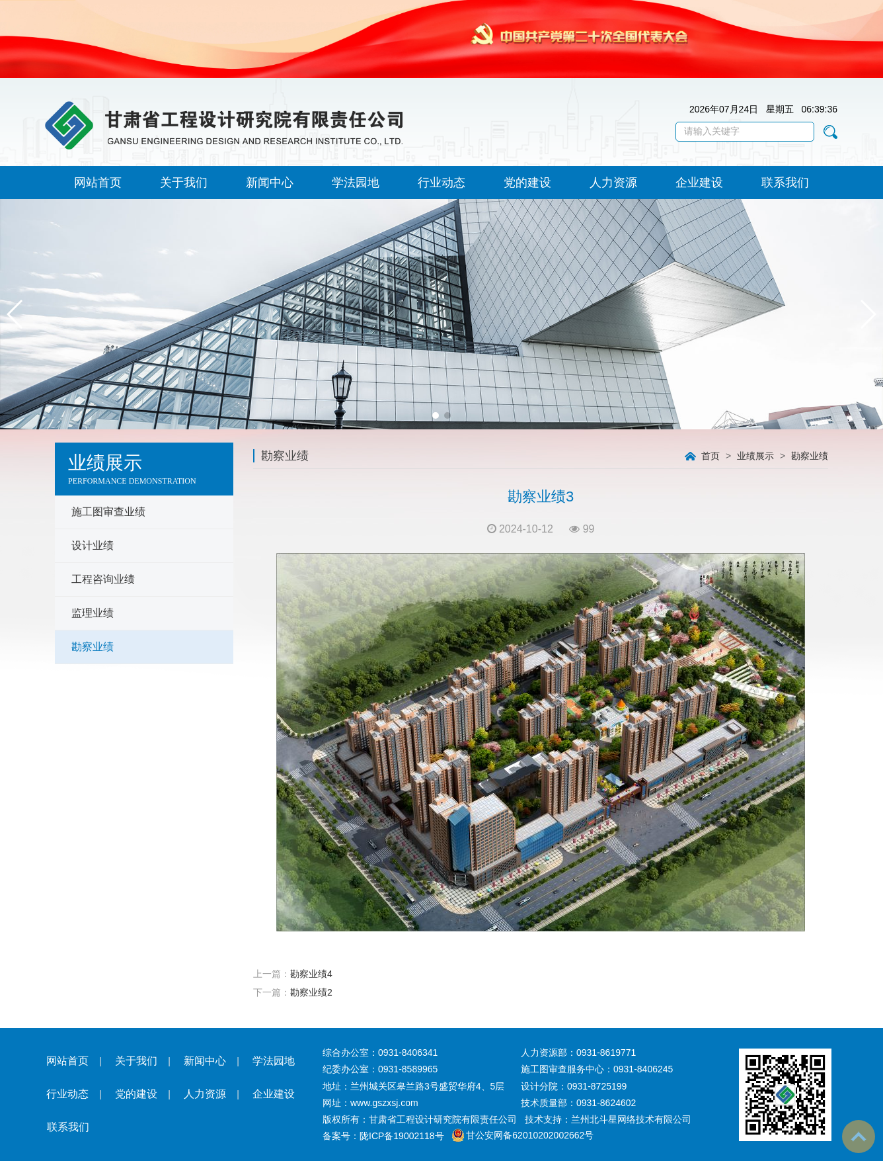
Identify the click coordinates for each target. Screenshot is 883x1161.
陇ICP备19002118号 (402, 1136)
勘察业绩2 (311, 992)
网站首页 (98, 182)
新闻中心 (269, 182)
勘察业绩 (92, 646)
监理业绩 (92, 613)
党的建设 (527, 182)
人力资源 (613, 182)
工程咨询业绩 (103, 579)
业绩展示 (755, 456)
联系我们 (785, 182)
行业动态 (441, 182)
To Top (858, 1136)
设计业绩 (92, 545)
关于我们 (184, 182)
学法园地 (355, 182)
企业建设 (699, 182)
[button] (435, 415)
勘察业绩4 (311, 973)
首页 (710, 456)
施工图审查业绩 (108, 511)
